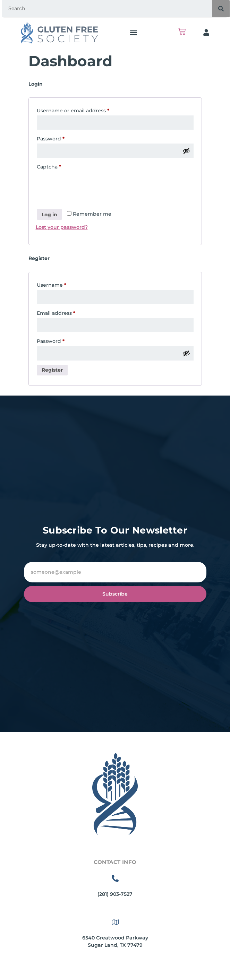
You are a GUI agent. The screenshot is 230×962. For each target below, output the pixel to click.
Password (62, 138)
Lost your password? (62, 227)
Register (52, 370)
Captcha (49, 167)
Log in (49, 214)
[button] (133, 32)
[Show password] (186, 151)
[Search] (221, 8)
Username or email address (84, 110)
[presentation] (88, 188)
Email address (67, 312)
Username (63, 284)
